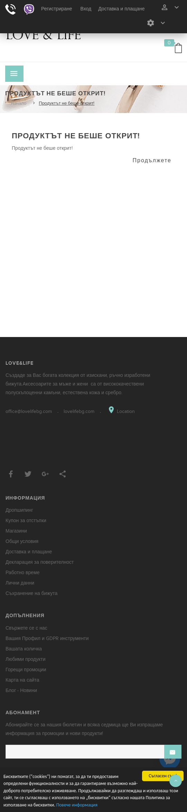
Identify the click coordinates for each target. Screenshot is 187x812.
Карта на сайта (22, 680)
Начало (18, 103)
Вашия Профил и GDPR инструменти (47, 638)
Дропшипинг (19, 510)
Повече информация (76, 805)
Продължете (152, 160)
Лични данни (20, 583)
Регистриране (56, 9)
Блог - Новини (21, 690)
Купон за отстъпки (26, 521)
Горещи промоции (26, 670)
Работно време (23, 573)
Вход (86, 9)
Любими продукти (26, 659)
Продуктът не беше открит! (66, 103)
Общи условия (22, 541)
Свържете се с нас (26, 628)
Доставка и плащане (121, 9)
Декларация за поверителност (40, 562)
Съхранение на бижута (31, 593)
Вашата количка (24, 649)
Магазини (16, 531)
